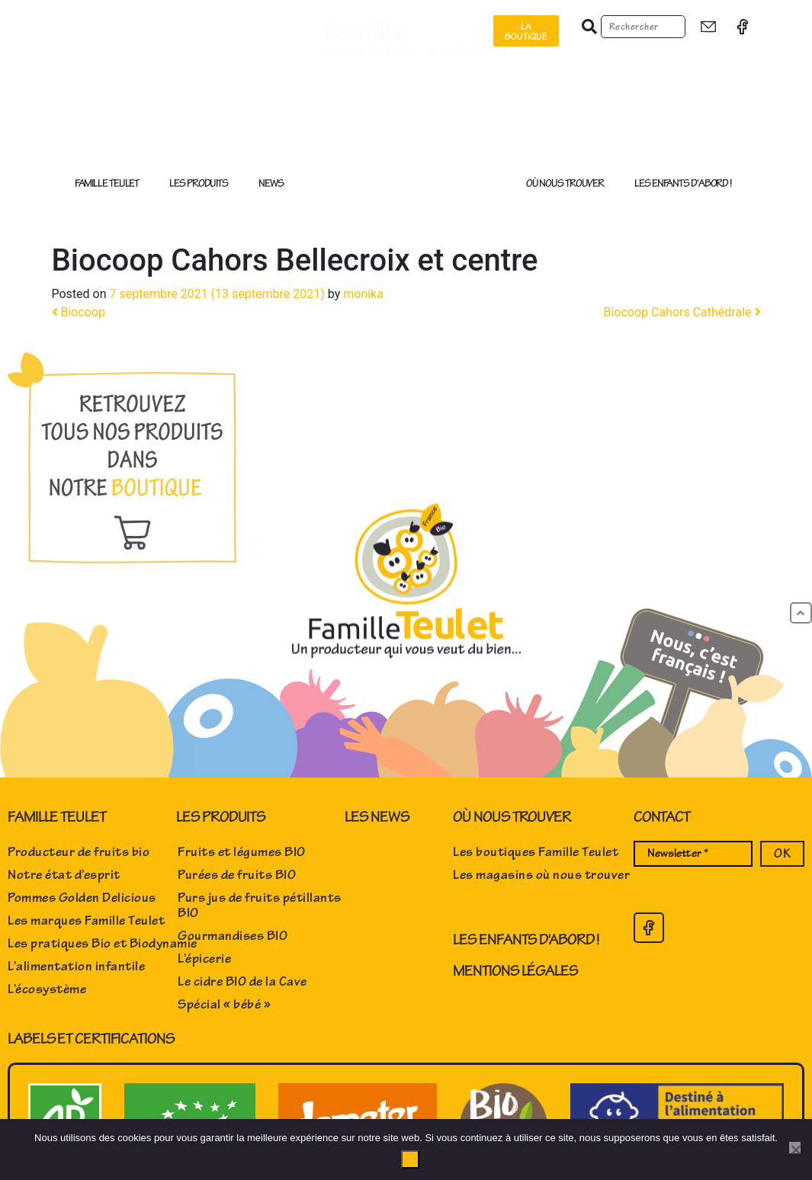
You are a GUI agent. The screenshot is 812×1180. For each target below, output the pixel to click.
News (271, 183)
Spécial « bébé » (224, 1004)
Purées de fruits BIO (237, 875)
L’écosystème (47, 989)
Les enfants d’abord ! (682, 183)
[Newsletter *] (693, 854)
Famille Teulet (111, 183)
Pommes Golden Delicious (82, 898)
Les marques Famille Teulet (86, 920)
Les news (377, 816)
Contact (662, 816)
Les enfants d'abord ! (526, 939)
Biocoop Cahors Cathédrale (681, 312)
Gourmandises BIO (232, 936)
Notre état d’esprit (64, 875)
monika (363, 294)
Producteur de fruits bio (78, 852)
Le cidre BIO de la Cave (242, 981)
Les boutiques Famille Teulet (535, 852)
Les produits (202, 183)
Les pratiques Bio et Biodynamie (102, 943)
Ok (410, 1159)
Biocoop (79, 312)
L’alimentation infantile (76, 966)
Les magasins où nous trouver (541, 875)
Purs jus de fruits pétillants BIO (260, 906)
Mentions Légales (515, 970)
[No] (795, 1147)
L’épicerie (204, 959)
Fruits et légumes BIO (242, 852)
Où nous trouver (569, 183)
